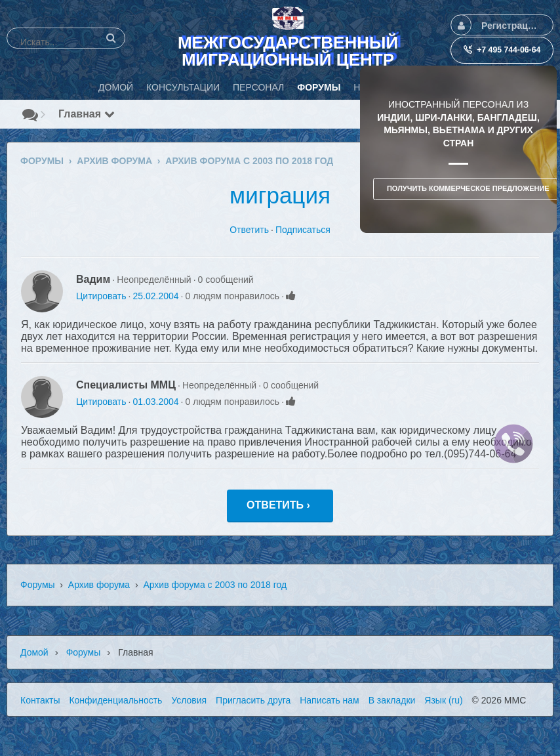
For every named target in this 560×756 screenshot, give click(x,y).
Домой (34, 652)
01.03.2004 (155, 401)
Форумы (37, 584)
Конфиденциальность (115, 700)
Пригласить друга (253, 700)
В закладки (392, 700)
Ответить (249, 229)
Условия (189, 700)
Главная (86, 113)
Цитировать (101, 296)
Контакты (40, 700)
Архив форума (99, 584)
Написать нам (329, 700)
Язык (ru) (443, 700)
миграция (280, 195)
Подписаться (302, 229)
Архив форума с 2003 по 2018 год (215, 584)
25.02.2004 (155, 296)
